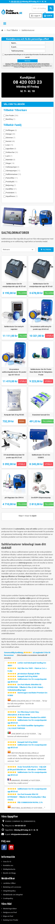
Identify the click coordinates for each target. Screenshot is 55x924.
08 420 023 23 (16, 2)
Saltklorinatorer (13, 174)
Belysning (11, 185)
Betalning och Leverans (12, 887)
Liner (9, 145)
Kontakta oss (8, 865)
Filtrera (46, 249)
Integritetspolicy (9, 891)
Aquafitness (12, 196)
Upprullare (11, 149)
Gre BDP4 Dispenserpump (41, 498)
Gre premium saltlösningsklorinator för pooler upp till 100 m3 (14, 372)
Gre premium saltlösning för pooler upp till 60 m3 (40, 328)
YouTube (11, 847)
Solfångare (11, 130)
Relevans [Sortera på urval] (6, 249)
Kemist (10, 141)
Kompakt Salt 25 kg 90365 (14, 415)
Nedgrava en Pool (10, 912)
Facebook (4, 847)
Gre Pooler (12, 115)
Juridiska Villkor (9, 883)
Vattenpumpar (12, 167)
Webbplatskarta (9, 869)
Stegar (10, 163)
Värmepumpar (13, 171)
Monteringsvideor (10, 909)
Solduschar (12, 152)
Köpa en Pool (8, 916)
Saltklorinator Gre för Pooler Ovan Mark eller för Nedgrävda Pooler (41, 372)
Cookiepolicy (8, 898)
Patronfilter (12, 178)
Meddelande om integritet (13, 895)
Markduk (10, 160)
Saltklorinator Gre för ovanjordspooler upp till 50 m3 (40, 285)
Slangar (10, 134)
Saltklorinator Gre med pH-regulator (14, 328)
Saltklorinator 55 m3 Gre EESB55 (41, 456)
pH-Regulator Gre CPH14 (14, 498)
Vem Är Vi (7, 862)
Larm (9, 156)
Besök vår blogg (9, 873)
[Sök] (43, 8)
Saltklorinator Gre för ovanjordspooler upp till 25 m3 (14, 285)
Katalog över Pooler (10, 920)
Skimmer (10, 138)
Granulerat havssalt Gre (41, 415)
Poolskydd (11, 182)
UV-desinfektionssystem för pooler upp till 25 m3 (14, 456)
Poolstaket (11, 193)
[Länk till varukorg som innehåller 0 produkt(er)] (48, 15)
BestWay (10, 119)
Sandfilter (11, 189)
